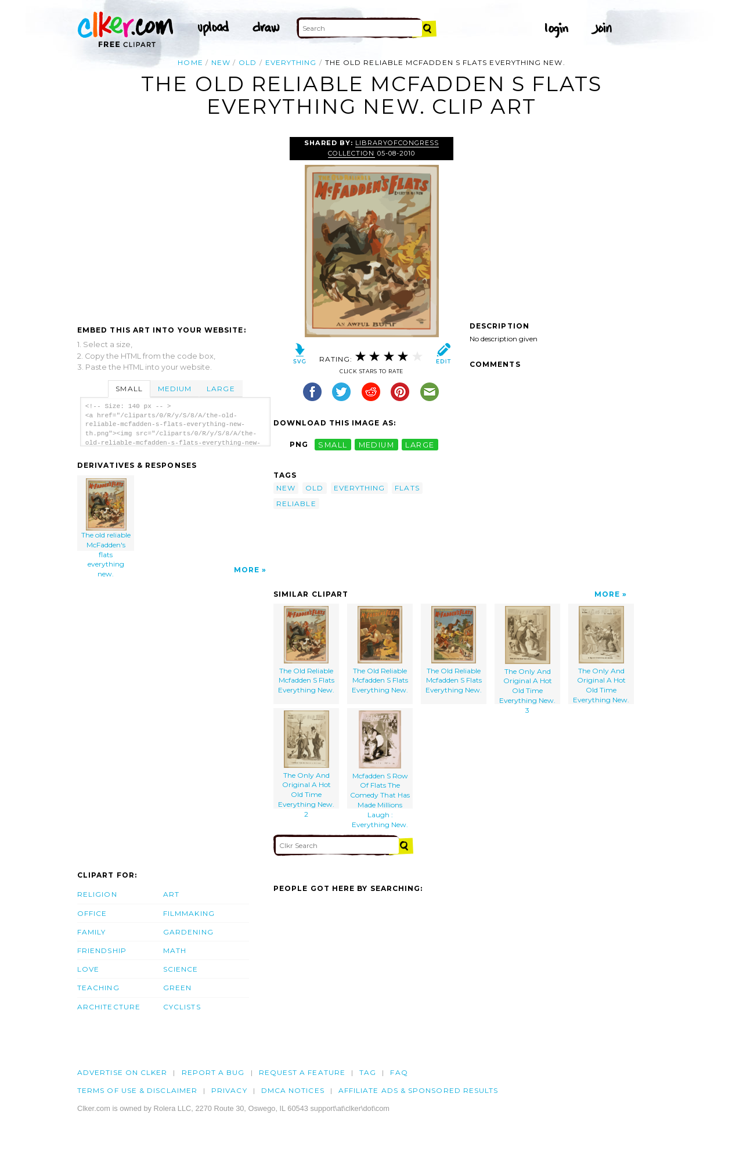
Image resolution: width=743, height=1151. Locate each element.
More (246, 569)
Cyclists (182, 1006)
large (419, 444)
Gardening (188, 932)
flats (407, 488)
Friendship (102, 950)
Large (221, 388)
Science (181, 969)
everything (291, 62)
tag (367, 1072)
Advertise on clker (122, 1072)
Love (88, 969)
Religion (97, 894)
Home (190, 62)
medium (377, 444)
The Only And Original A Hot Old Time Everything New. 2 (306, 759)
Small (129, 388)
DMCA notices (292, 1090)
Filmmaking (189, 913)
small (332, 444)
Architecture (108, 1006)
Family (91, 932)
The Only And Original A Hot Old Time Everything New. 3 (527, 655)
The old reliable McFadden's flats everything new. (106, 514)
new (220, 62)
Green (177, 987)
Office (92, 913)
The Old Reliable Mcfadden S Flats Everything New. (306, 650)
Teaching (98, 987)
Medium (175, 388)
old (248, 62)
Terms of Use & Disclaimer (137, 1090)
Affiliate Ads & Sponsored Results (418, 1090)
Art (171, 894)
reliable (296, 503)
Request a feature (302, 1072)
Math (174, 950)
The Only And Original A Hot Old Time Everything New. (601, 655)
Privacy (229, 1090)
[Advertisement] (174, 224)
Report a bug (213, 1072)
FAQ (398, 1072)
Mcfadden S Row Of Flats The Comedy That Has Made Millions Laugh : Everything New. (380, 759)
